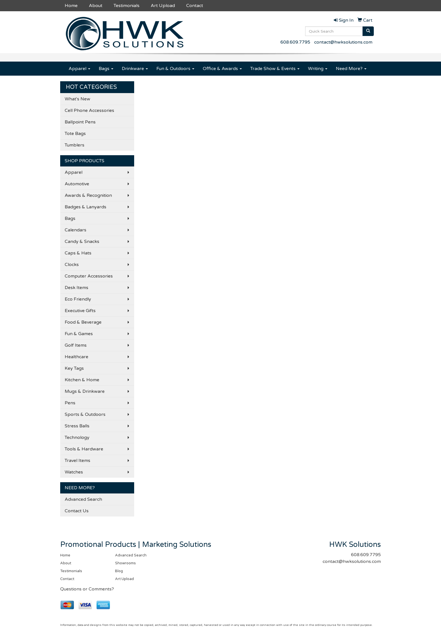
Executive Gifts (80, 311)
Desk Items (76, 287)
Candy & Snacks (82, 241)
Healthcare (76, 357)
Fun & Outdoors (175, 68)
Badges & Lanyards (85, 207)
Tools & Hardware (84, 449)
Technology (77, 437)
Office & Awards (222, 68)
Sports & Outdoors (85, 414)
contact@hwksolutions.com (343, 42)
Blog (119, 571)
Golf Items (76, 345)
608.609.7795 (295, 42)
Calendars (75, 230)
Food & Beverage (83, 322)
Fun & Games (79, 334)
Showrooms (125, 563)
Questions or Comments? (87, 589)
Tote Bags (75, 133)
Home (71, 5)
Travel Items (77, 460)
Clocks (72, 264)
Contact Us (77, 511)
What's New (77, 99)
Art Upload (163, 5)
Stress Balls (77, 426)
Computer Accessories (89, 276)
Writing (317, 68)
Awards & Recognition (88, 195)
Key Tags (74, 368)
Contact (194, 5)
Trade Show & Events (275, 68)
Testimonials (127, 5)
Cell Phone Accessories (89, 110)
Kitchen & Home (82, 380)
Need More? (351, 68)
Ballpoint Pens (80, 122)
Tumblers (74, 145)
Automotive (77, 184)
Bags (106, 68)
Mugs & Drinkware (85, 391)
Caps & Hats (78, 253)
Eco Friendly (78, 299)
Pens (70, 403)
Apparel (79, 68)
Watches (74, 472)
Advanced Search (83, 499)
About (95, 5)
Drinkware (135, 68)
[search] (368, 31)
